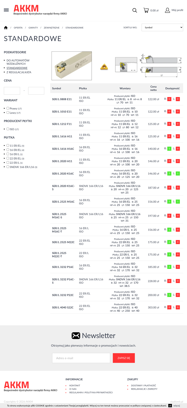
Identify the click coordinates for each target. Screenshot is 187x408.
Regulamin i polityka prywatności (91, 392)
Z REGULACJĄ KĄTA (19, 72)
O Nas (72, 388)
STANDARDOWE (74, 27)
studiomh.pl (176, 401)
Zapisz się (124, 358)
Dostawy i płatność (143, 385)
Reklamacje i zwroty (144, 388)
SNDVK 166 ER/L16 (23, 167)
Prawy (16, 108)
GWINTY (33, 27)
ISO (14, 129)
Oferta (18, 27)
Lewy (15, 112)
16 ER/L (16, 154)
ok (170, 405)
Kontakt (74, 385)
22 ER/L (16, 162)
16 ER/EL (17, 149)
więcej (176, 405)
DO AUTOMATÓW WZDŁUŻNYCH (18, 62)
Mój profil (174, 10)
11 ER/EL (17, 145)
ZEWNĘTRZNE (52, 27)
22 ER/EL (17, 158)
